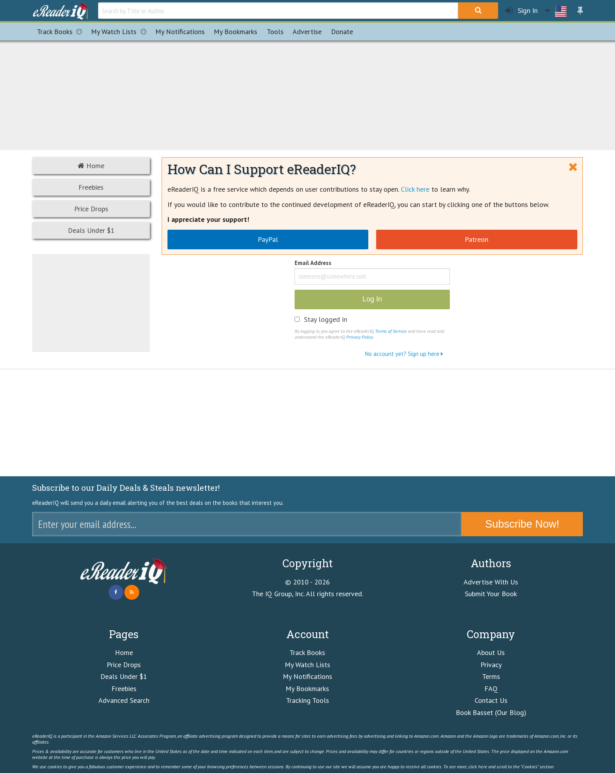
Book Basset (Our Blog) (491, 712)
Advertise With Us (491, 581)
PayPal (268, 239)
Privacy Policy (359, 337)
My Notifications (307, 676)
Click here (415, 189)
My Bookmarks (307, 688)
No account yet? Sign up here (404, 353)
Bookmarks (235, 31)
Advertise (307, 31)
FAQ (491, 688)
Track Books (62, 31)
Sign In (521, 11)
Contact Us (491, 700)
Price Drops (91, 208)
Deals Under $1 (91, 230)
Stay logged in (325, 319)
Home (91, 165)
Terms (491, 676)
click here (477, 766)
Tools (275, 31)
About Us (491, 652)
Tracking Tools (307, 700)
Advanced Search (123, 700)
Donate (342, 31)
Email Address (313, 263)
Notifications (180, 31)
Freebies (91, 187)
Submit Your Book (491, 593)
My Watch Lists (121, 31)
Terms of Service (391, 331)
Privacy (491, 664)
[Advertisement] (307, 94)
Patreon (476, 239)
